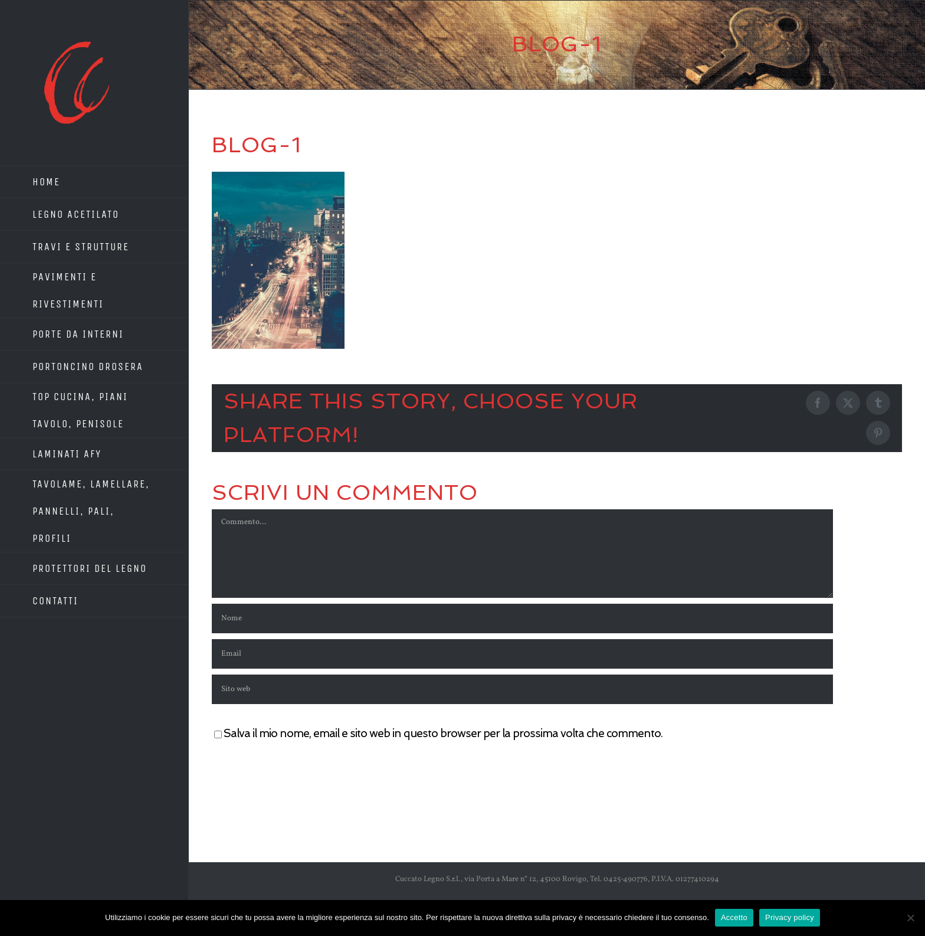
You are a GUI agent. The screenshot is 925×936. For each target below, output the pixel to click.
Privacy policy (789, 917)
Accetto (734, 917)
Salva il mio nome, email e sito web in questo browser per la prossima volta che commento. (443, 733)
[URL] (522, 689)
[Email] (522, 654)
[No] (910, 918)
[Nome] (522, 618)
